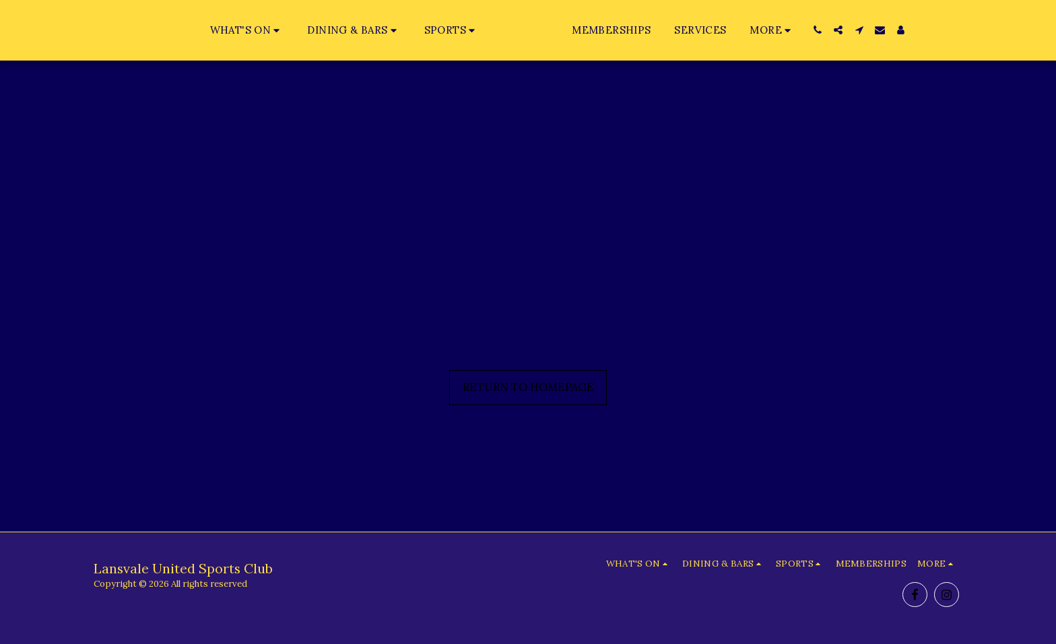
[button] (219, 30)
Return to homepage (528, 387)
